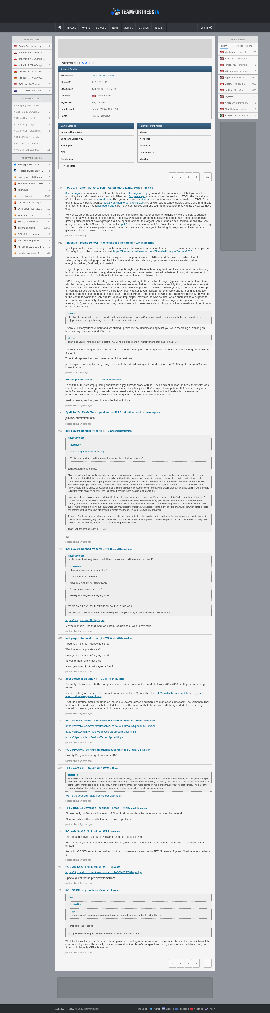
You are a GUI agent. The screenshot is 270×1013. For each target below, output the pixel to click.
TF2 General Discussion (108, 379)
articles (151, 199)
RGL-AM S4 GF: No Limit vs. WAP (87, 831)
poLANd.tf (127, 224)
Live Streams (238, 40)
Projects (148, 187)
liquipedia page (106, 205)
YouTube (198, 1009)
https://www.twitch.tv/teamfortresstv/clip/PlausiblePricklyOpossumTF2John (110, 726)
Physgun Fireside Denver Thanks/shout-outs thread (99, 242)
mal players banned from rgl (83, 430)
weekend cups (102, 199)
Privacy (70, 1008)
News (115, 768)
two (144, 199)
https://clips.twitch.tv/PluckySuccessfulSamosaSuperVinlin (100, 731)
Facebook (183, 1009)
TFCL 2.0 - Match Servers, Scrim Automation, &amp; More (102, 187)
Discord (170, 1009)
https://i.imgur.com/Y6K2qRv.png (87, 451)
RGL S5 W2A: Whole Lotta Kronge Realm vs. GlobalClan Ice (104, 720)
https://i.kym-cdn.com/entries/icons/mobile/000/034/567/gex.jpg (103, 872)
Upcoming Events (32, 99)
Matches (151, 720)
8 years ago (72, 193)
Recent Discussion (32, 158)
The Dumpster (152, 412)
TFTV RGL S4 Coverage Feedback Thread (92, 807)
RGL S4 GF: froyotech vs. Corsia (86, 890)
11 (207, 176)
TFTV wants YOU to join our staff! (87, 768)
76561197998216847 (103, 75)
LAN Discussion (145, 243)
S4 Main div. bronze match (172, 693)
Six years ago (137, 196)
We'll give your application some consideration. (93, 795)
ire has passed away (78, 379)
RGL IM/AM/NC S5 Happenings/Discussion (93, 749)
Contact (59, 1008)
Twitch (211, 1009)
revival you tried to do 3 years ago (123, 202)
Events (116, 831)
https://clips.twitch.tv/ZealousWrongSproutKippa (94, 737)
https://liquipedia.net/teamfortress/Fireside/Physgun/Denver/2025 (152, 251)
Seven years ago (138, 193)
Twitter (156, 1009)
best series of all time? (80, 678)
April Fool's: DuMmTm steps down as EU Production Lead (103, 412)
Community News (32, 40)
